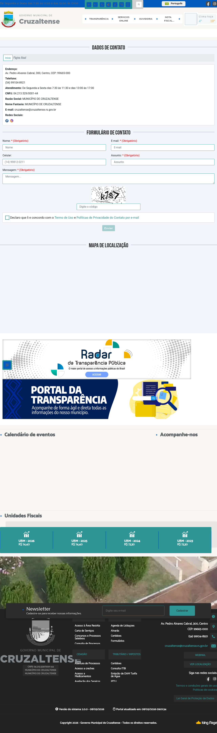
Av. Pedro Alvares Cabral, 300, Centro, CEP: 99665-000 (37, 71)
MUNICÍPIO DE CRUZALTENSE (32, 98)
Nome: (15, 140)
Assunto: (125, 155)
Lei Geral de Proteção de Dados (195, 698)
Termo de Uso (63, 217)
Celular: (7, 155)
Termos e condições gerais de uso (196, 685)
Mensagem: (19, 170)
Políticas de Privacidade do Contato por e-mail (107, 217)
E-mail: (124, 140)
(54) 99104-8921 (15, 80)
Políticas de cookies (205, 689)
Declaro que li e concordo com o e (74, 217)
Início (8, 57)
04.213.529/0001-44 (21, 93)
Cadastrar (182, 610)
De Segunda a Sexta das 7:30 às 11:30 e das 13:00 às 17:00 (49, 88)
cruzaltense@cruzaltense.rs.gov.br (30, 109)
